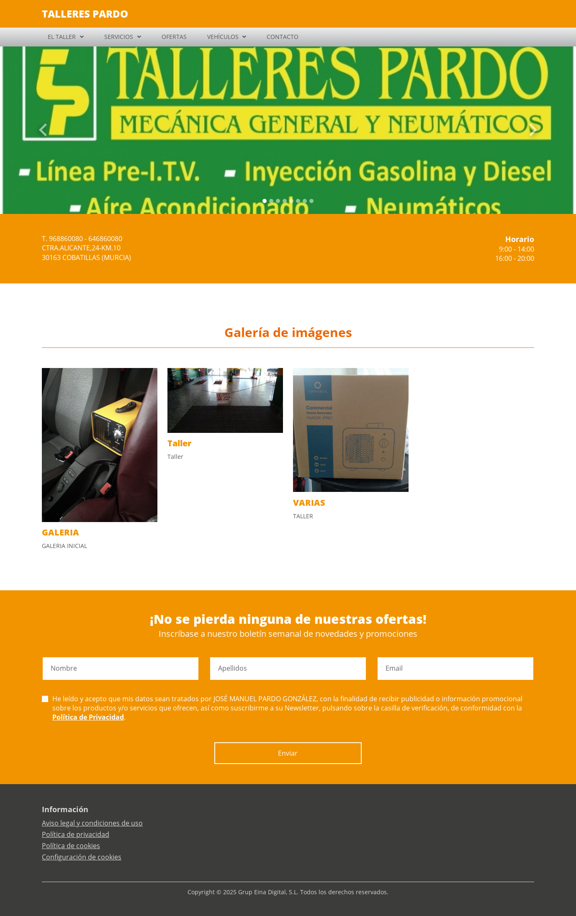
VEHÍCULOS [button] (223, 37)
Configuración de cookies (81, 857)
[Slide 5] (298, 201)
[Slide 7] (311, 201)
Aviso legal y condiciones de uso (92, 823)
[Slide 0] (264, 201)
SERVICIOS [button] (118, 37)
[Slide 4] (291, 201)
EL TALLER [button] (62, 37)
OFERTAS (174, 37)
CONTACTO (282, 37)
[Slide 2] (278, 201)
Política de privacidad (75, 834)
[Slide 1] (271, 201)
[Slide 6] (305, 201)
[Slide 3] (285, 201)
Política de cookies (71, 845)
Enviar (288, 753)
